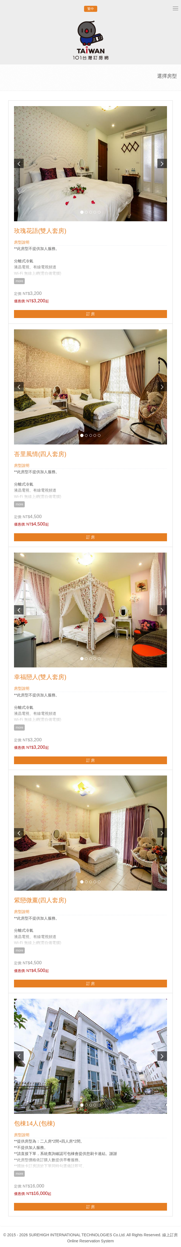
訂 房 (90, 314)
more (19, 281)
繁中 (90, 9)
